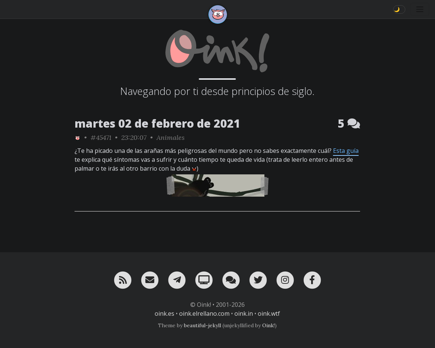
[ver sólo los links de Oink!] (77, 137)
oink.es (164, 313)
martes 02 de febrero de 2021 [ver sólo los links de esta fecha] (157, 123)
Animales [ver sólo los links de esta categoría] (170, 137)
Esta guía (346, 151)
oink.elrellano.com (204, 313)
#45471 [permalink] (100, 137)
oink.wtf (269, 313)
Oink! (268, 325)
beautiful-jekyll (202, 325)
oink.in (243, 313)
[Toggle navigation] (420, 9)
